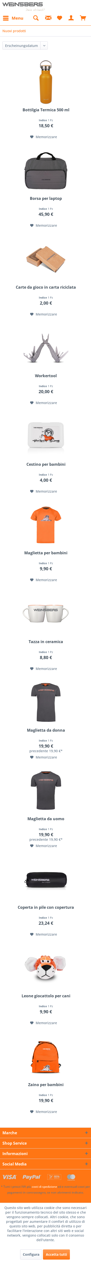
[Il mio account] (71, 18)
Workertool (46, 375)
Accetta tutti (56, 1254)
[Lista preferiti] (59, 18)
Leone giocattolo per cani (46, 996)
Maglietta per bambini (45, 553)
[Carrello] (83, 18)
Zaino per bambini (46, 1084)
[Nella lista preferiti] (43, 137)
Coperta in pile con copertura (46, 907)
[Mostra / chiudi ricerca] (36, 18)
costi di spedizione (44, 1187)
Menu (13, 17)
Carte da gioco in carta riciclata (46, 287)
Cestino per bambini (46, 464)
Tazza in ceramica (46, 641)
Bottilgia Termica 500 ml (46, 110)
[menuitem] (13, 18)
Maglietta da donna (46, 730)
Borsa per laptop (46, 198)
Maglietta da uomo (45, 818)
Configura (31, 1254)
